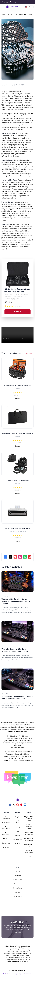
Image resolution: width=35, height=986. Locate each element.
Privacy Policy (17, 888)
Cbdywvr (17, 817)
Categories (6, 847)
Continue (17, 312)
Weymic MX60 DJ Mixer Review (28, 818)
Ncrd (17, 831)
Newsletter (17, 884)
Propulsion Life (17, 839)
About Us (17, 871)
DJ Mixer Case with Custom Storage (17, 480)
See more (30, 353)
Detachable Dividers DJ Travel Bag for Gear (17, 385)
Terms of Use (18, 896)
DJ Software (6, 843)
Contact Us (17, 875)
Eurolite (17, 835)
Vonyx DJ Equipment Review (29, 826)
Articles (10, 14)
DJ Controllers (6, 823)
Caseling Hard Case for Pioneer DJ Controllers (17, 433)
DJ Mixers (6, 839)
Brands (17, 843)
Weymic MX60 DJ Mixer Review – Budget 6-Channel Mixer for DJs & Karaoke (15, 601)
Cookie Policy (17, 880)
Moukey (17, 827)
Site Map (17, 892)
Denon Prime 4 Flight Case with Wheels (17, 528)
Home (3, 14)
